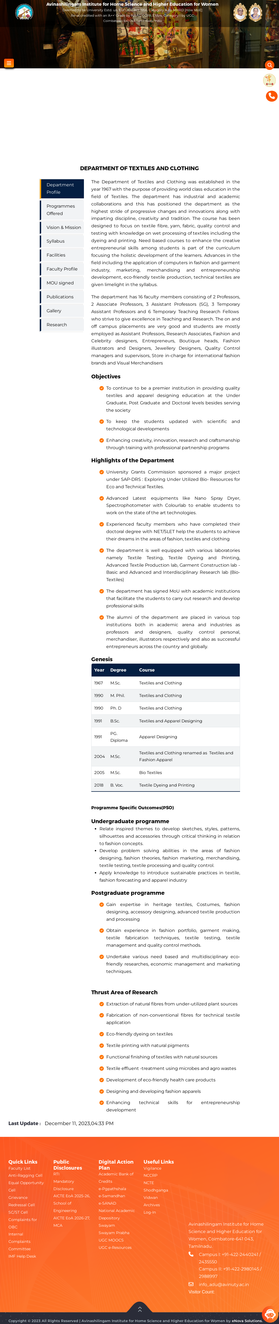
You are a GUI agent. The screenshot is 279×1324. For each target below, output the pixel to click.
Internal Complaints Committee (19, 1241)
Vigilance (152, 1168)
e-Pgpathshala (112, 1188)
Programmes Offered (61, 210)
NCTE (149, 1182)
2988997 (208, 1276)
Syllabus (56, 241)
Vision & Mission (64, 227)
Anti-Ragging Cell (25, 1175)
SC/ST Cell (18, 1212)
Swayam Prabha (114, 1232)
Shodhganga (156, 1190)
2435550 (208, 1261)
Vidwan (151, 1197)
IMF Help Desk (22, 1256)
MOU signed (60, 283)
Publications (60, 296)
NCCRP (150, 1175)
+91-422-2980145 (241, 1269)
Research (57, 324)
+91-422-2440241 (240, 1254)
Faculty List (19, 1168)
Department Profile (60, 188)
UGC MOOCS (111, 1240)
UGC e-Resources (115, 1247)
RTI (56, 1174)
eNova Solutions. (247, 1321)
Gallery (54, 310)
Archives (152, 1204)
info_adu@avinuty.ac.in (224, 1284)
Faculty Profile (62, 269)
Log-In (150, 1212)
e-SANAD (107, 1203)
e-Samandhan (112, 1195)
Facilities (56, 255)
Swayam (107, 1225)
